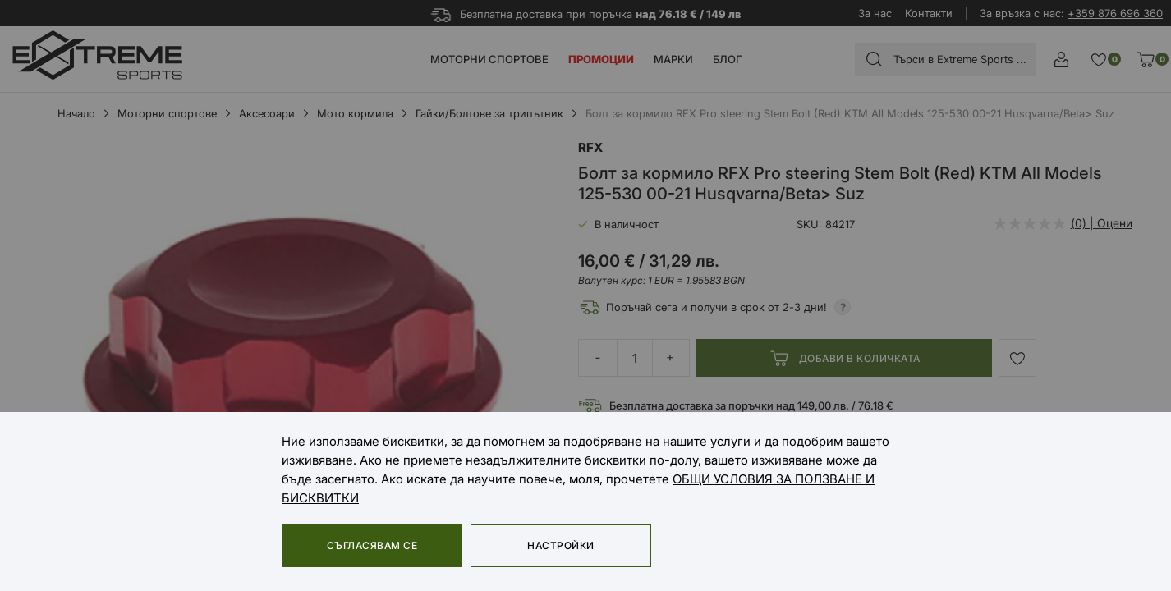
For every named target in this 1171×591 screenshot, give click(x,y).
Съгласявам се (372, 545)
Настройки (560, 545)
